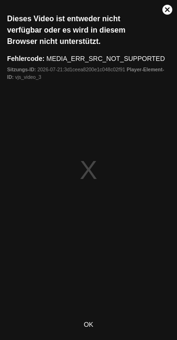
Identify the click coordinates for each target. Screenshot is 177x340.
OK (88, 324)
